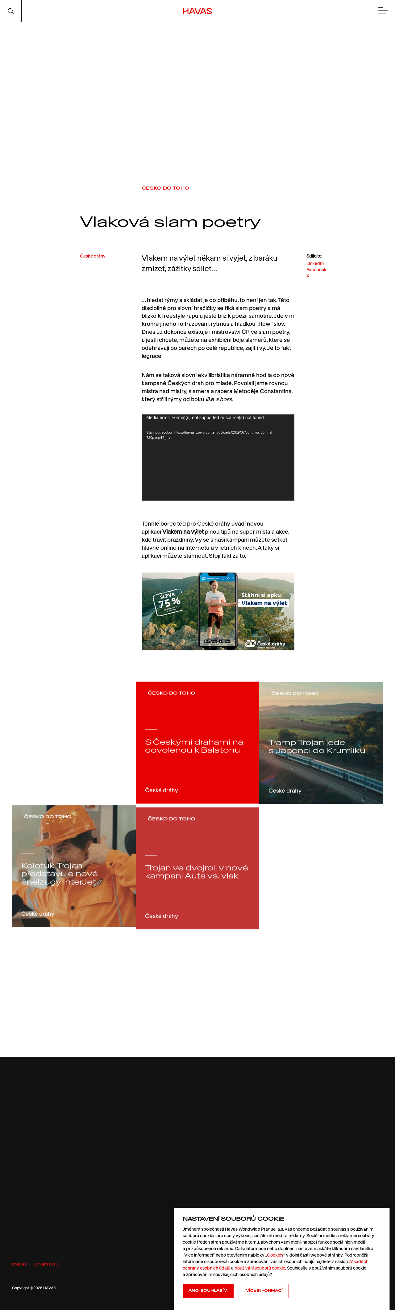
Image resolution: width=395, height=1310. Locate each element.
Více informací (264, 1290)
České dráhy (93, 260)
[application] (218, 457)
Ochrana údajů (46, 1264)
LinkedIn (315, 268)
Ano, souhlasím (208, 1290)
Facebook (316, 275)
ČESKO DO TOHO (165, 188)
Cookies (19, 1264)
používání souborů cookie (260, 1268)
